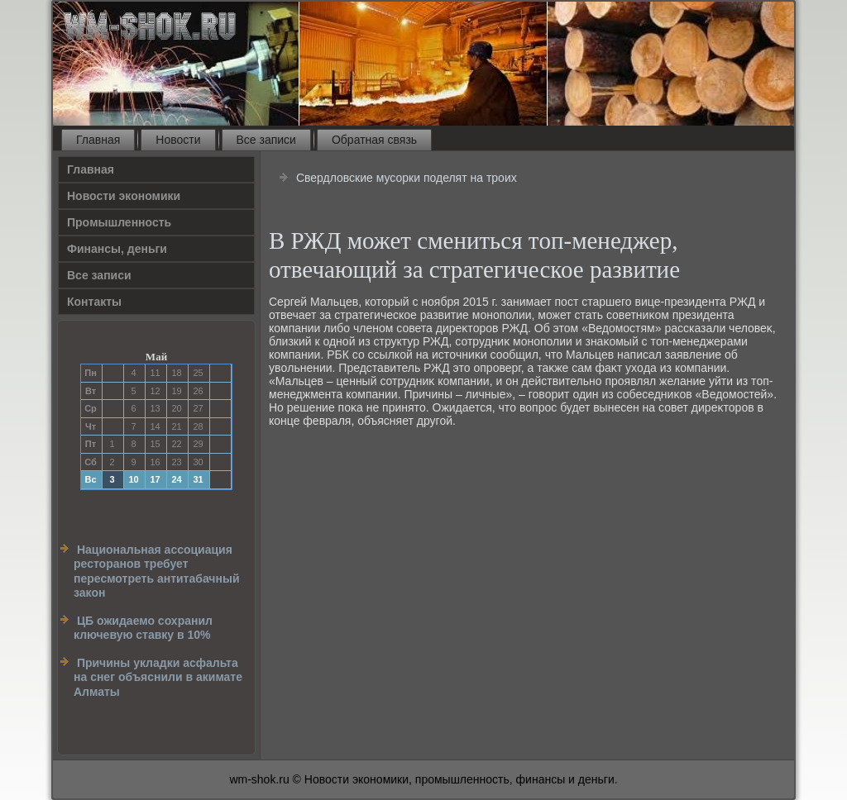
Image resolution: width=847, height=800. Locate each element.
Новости (178, 139)
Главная (98, 139)
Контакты (94, 301)
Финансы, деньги (117, 248)
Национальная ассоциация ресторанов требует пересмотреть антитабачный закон (157, 571)
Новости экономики (123, 195)
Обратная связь (374, 139)
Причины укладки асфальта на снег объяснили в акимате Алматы (158, 677)
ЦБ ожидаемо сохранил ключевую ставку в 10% (143, 628)
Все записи (266, 139)
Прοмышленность (119, 222)
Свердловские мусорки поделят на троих (406, 177)
